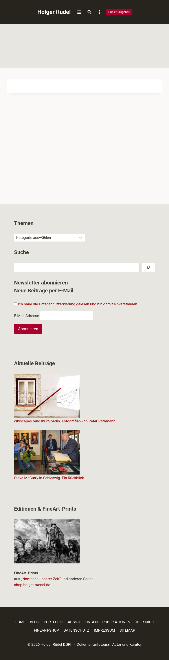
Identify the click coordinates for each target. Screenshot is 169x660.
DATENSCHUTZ (76, 630)
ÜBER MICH (144, 622)
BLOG (34, 622)
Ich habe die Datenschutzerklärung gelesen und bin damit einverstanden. (78, 304)
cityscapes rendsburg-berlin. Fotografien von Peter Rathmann (64, 421)
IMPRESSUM (104, 630)
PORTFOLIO (53, 622)
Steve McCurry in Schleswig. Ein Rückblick (49, 478)
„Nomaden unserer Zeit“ (41, 579)
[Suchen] (148, 267)
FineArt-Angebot (119, 12)
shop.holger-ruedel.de (32, 585)
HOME (20, 622)
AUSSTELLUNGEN (83, 622)
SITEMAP (127, 630)
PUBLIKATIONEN (116, 622)
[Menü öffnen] (79, 12)
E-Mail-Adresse (26, 315)
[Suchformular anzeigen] (89, 12)
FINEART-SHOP (46, 630)
